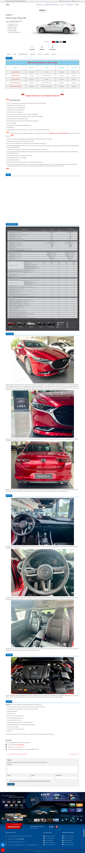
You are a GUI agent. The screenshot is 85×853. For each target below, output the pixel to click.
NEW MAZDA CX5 (74, 754)
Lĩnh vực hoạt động (49, 838)
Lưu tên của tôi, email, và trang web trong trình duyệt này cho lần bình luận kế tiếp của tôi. (29, 781)
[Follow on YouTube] (57, 827)
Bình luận (9, 764)
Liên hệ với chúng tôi (49, 842)
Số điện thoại (59, 775)
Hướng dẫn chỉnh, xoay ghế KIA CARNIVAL (16, 754)
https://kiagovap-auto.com (18, 747)
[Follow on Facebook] (50, 827)
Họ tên (9, 775)
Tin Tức (62, 4)
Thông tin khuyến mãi (50, 844)
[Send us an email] (54, 827)
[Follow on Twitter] (52, 827)
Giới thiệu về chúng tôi (50, 836)
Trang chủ (39, 4)
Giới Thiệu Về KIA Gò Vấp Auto (51, 4)
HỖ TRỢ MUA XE (70, 4)
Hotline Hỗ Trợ (14, 826)
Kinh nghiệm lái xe (49, 840)
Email (32, 775)
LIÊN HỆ (77, 4)
